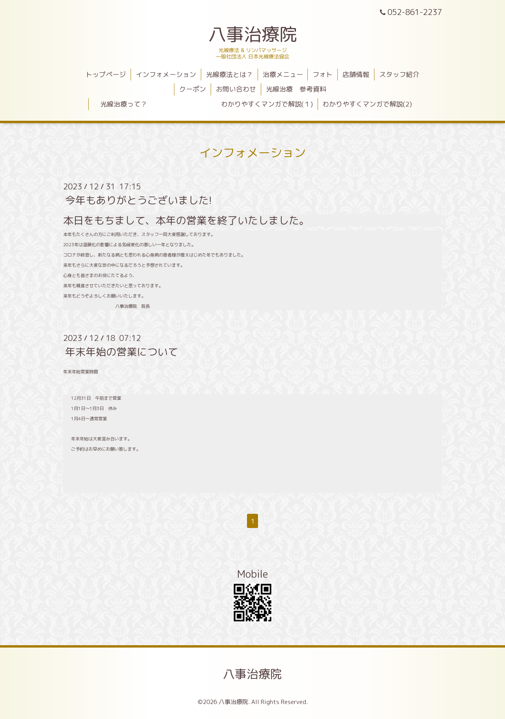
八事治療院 (261, 34)
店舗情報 (355, 74)
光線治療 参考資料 (296, 89)
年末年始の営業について (121, 352)
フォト (322, 74)
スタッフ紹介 (399, 74)
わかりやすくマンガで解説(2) (367, 104)
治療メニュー (283, 74)
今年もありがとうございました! (138, 200)
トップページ (106, 74)
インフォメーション (166, 74)
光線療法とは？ (229, 74)
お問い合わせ (236, 89)
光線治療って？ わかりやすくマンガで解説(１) (203, 104)
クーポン (192, 89)
